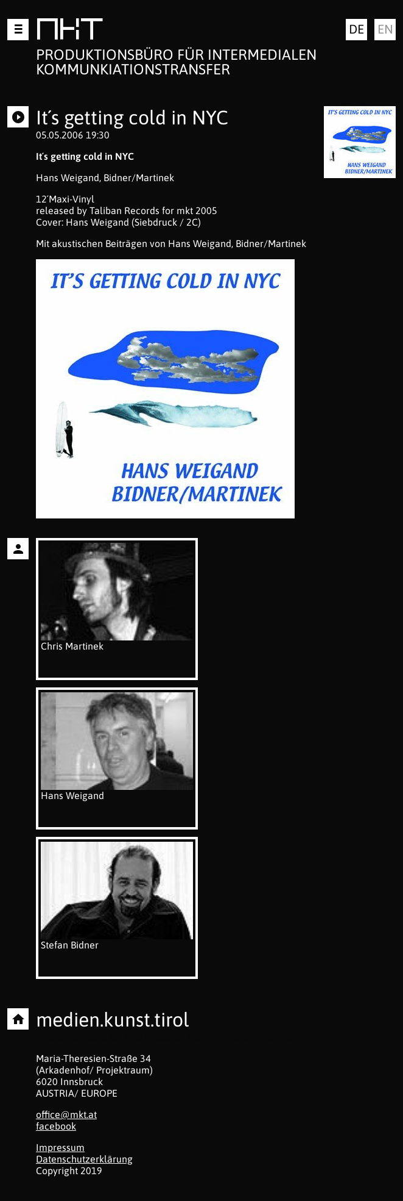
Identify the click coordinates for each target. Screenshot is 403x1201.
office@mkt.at (66, 1114)
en (385, 29)
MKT (69, 31)
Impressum (60, 1147)
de (356, 29)
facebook (56, 1125)
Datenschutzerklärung (84, 1158)
